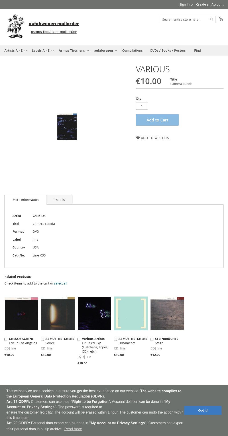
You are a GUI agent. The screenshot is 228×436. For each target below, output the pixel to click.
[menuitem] (14, 50)
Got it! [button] (203, 410)
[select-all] (60, 283)
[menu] (114, 50)
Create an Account (210, 4)
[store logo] (42, 27)
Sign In (184, 4)
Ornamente (132, 341)
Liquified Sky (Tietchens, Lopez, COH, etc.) (95, 345)
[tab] (25, 200)
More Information (25, 200)
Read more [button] (73, 429)
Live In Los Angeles (23, 341)
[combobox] (188, 19)
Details (60, 200)
